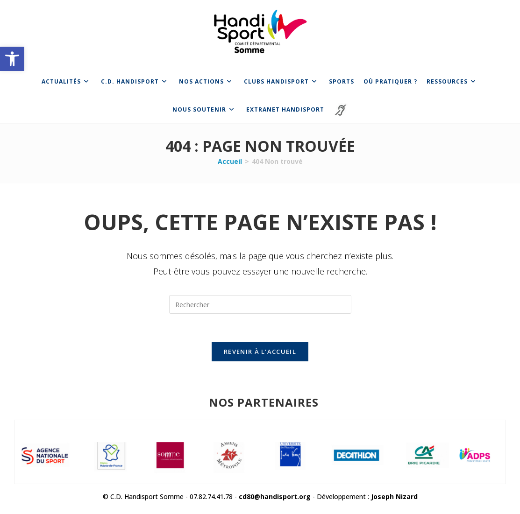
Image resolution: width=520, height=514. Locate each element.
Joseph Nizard (394, 496)
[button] (12, 59)
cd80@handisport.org (275, 496)
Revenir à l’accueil (260, 351)
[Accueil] (230, 161)
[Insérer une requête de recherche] (260, 304)
